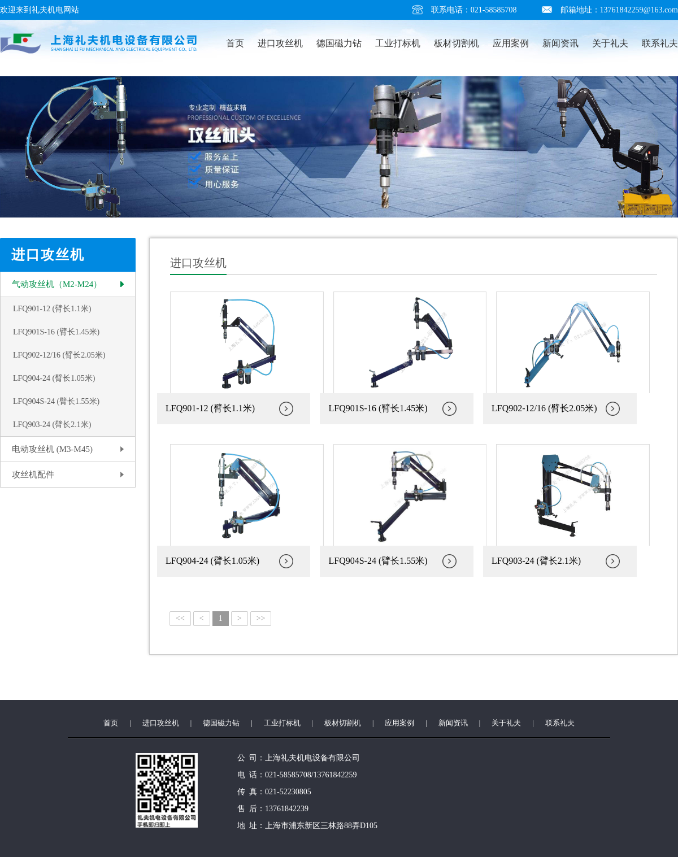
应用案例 (511, 43)
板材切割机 (456, 43)
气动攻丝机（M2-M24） (57, 284)
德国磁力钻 (339, 43)
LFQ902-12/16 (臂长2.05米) (59, 355)
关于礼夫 (610, 43)
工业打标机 (397, 43)
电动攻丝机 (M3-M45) (52, 449)
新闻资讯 (560, 43)
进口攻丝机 (280, 43)
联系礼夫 (660, 43)
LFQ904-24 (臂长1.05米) (54, 378)
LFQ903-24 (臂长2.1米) (52, 424)
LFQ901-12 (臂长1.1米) (52, 308)
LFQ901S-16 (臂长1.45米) (56, 332)
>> (261, 618)
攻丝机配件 (33, 474)
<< (180, 618)
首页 (235, 43)
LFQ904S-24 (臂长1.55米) (56, 401)
